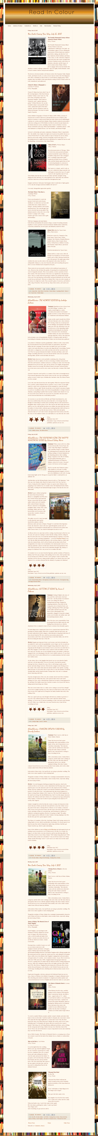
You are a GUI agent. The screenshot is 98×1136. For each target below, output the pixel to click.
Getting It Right (35, 721)
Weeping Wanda (60, 538)
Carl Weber (46, 1117)
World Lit (35, 26)
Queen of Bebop (32, 1118)
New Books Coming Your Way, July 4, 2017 (44, 865)
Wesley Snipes (40, 292)
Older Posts (67, 1123)
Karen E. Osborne (43, 721)
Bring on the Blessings (50, 829)
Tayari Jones (34, 292)
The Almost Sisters (44, 430)
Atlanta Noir (34, 291)
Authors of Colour (17, 26)
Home (9, 26)
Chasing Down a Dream (55, 857)
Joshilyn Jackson (35, 430)
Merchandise (47, 26)
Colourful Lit (27, 26)
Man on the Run (63, 1117)
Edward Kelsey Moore (37, 579)
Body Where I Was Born (43, 291)
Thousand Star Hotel (61, 1118)
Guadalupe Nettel (60, 291)
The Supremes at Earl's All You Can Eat (51, 579)
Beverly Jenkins (35, 857)
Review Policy (57, 26)
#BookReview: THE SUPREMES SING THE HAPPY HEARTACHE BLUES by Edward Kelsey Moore (48, 439)
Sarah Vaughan (39, 1118)
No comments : (38, 288)
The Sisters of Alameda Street (50, 1118)
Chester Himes (52, 291)
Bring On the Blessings (44, 857)
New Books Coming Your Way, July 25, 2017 (45, 34)
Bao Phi (34, 1117)
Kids (41, 26)
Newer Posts (31, 1123)
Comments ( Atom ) (40, 1125)
